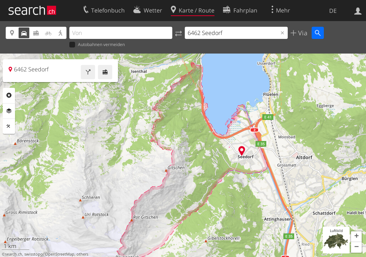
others (82, 254)
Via (301, 33)
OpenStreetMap (59, 254)
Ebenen (9, 111)
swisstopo (33, 254)
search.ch (13, 254)
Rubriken (9, 95)
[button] (356, 236)
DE (333, 11)
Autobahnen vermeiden (97, 44)
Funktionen (9, 126)
